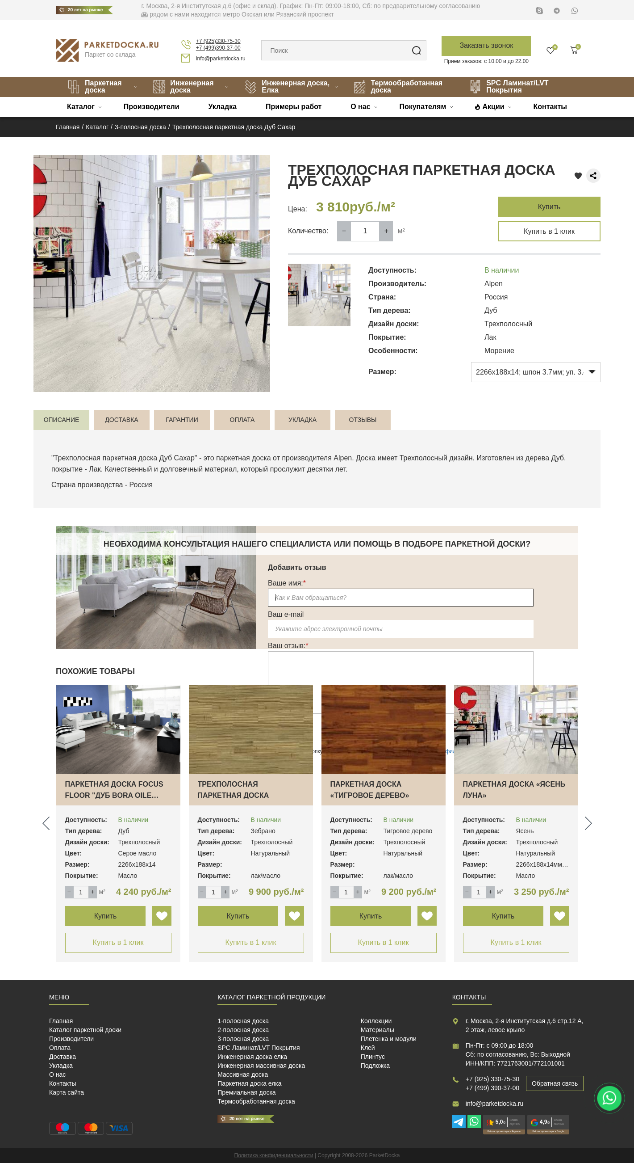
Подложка (375, 1065)
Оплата (60, 1047)
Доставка (62, 1056)
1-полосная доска (243, 1020)
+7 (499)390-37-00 (218, 48)
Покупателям (422, 106)
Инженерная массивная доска (261, 1065)
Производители (151, 106)
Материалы (377, 1029)
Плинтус (373, 1056)
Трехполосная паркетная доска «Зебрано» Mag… (233, 795)
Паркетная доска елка (249, 1083)
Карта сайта (66, 1092)
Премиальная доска (246, 1092)
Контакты (550, 106)
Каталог (81, 106)
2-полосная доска (243, 1029)
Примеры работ (294, 106)
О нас (360, 106)
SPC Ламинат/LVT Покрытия (508, 86)
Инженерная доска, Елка (287, 86)
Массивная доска (242, 1074)
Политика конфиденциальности (273, 1155)
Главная (61, 1020)
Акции (494, 106)
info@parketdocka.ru (221, 58)
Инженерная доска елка (252, 1056)
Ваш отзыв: (288, 645)
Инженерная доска (183, 86)
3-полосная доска (243, 1038)
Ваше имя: (287, 583)
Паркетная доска (94, 86)
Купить (549, 207)
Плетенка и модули (389, 1038)
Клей (368, 1047)
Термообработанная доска (397, 86)
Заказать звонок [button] (486, 45)
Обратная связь (555, 1083)
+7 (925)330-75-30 (218, 41)
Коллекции (376, 1020)
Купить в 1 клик (549, 231)
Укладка (222, 106)
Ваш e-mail (286, 614)
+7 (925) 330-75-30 (492, 1079)
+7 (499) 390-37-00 (492, 1087)
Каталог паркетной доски (85, 1029)
